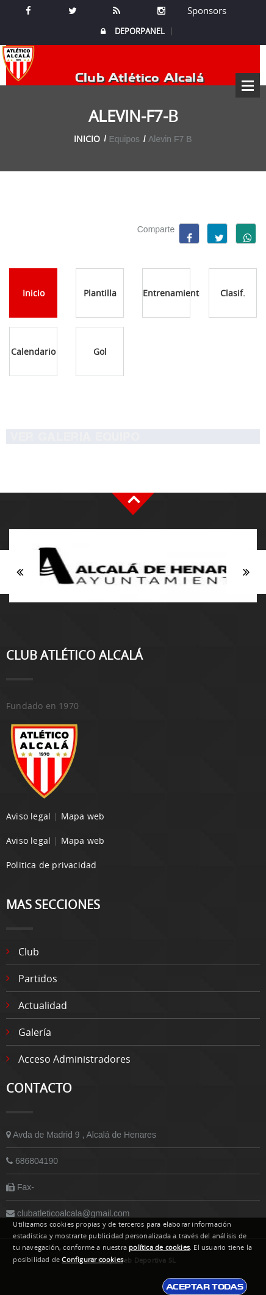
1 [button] (115, 608)
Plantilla (100, 293)
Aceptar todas (204, 1286)
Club (28, 951)
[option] (133, 572)
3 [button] (151, 608)
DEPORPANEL (133, 31)
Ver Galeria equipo (73, 436)
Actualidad (42, 1005)
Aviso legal (28, 816)
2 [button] (133, 608)
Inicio (87, 138)
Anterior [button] (20, 572)
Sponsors (205, 10)
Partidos (37, 978)
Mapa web (83, 816)
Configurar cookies (92, 1259)
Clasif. (232, 293)
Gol (100, 351)
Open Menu (247, 85)
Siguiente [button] (246, 572)
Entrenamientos (166, 293)
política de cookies (159, 1247)
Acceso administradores (74, 1059)
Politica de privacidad (51, 865)
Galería (34, 1032)
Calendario (33, 351)
